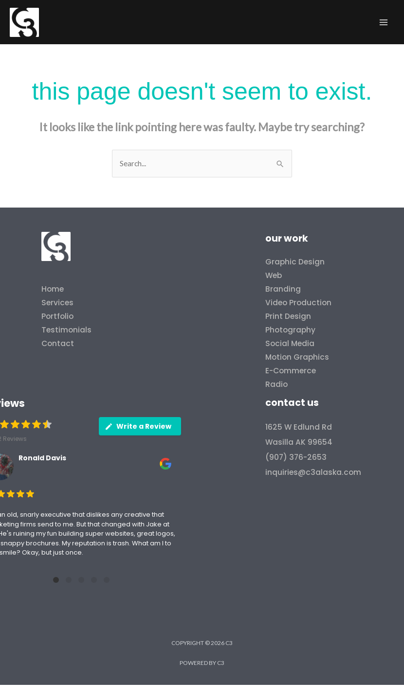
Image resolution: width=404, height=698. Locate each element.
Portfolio (57, 316)
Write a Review (138, 426)
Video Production (298, 302)
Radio (276, 384)
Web (273, 275)
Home (52, 289)
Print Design (288, 316)
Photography (290, 330)
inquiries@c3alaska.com (313, 472)
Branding (283, 289)
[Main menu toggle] (383, 22)
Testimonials (66, 330)
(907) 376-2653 (296, 457)
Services (57, 302)
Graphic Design (295, 262)
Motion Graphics (297, 357)
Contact (57, 343)
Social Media (289, 343)
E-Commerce (290, 371)
